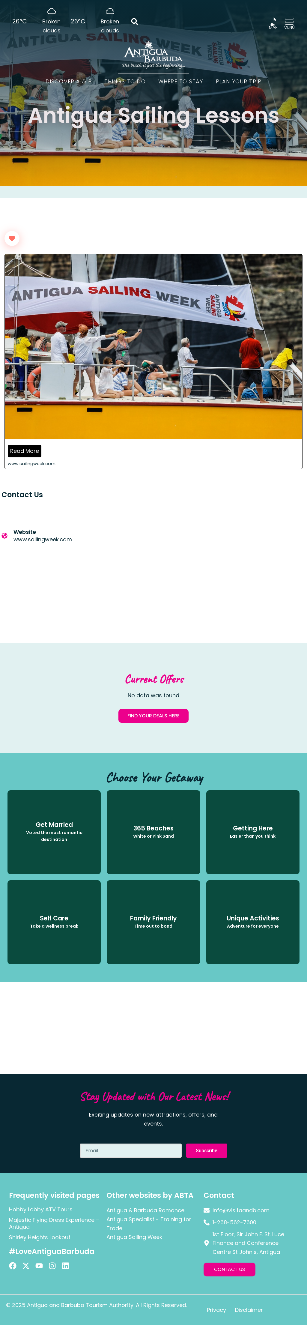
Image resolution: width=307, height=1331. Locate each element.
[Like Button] (11, 238)
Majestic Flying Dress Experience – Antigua (54, 1223)
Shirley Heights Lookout (39, 1237)
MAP (273, 27)
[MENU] (289, 21)
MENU (289, 27)
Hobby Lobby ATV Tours (41, 1209)
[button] (134, 21)
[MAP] (273, 21)
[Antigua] (230, 562)
